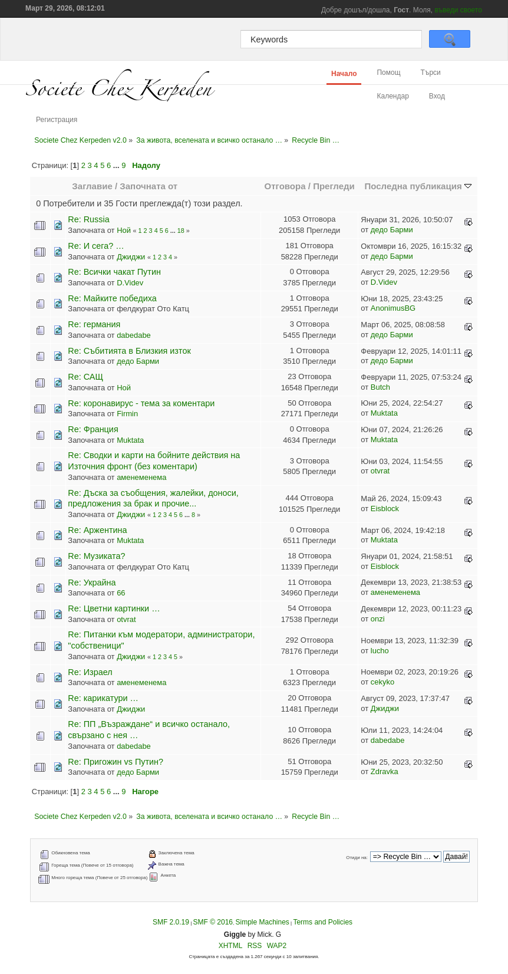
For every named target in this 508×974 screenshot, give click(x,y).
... (117, 165)
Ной (124, 230)
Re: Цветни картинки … (114, 608)
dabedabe (134, 335)
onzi (378, 618)
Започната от (148, 186)
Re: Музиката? (96, 556)
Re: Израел (90, 672)
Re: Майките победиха (112, 298)
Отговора (285, 186)
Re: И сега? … (96, 246)
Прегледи (334, 186)
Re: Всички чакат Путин (114, 272)
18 (180, 230)
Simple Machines (262, 922)
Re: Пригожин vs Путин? (115, 761)
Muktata (384, 413)
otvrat (380, 470)
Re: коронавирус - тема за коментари (141, 403)
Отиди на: (357, 857)
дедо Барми (392, 229)
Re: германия (94, 324)
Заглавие (92, 186)
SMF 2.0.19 (171, 922)
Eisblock (385, 508)
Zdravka (384, 771)
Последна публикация (417, 186)
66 (121, 592)
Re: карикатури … (103, 698)
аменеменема (141, 477)
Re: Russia (88, 219)
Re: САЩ (85, 376)
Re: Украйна (92, 582)
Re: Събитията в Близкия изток (129, 351)
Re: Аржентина (97, 530)
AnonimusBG (393, 308)
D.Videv (130, 282)
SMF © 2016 (213, 922)
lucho (380, 650)
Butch (380, 387)
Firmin (127, 413)
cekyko (382, 681)
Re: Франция (93, 429)
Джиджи (131, 256)
